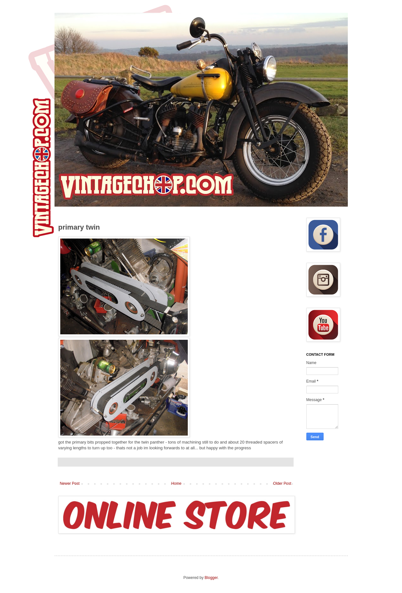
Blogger (211, 577)
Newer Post (70, 483)
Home (176, 483)
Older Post (282, 483)
